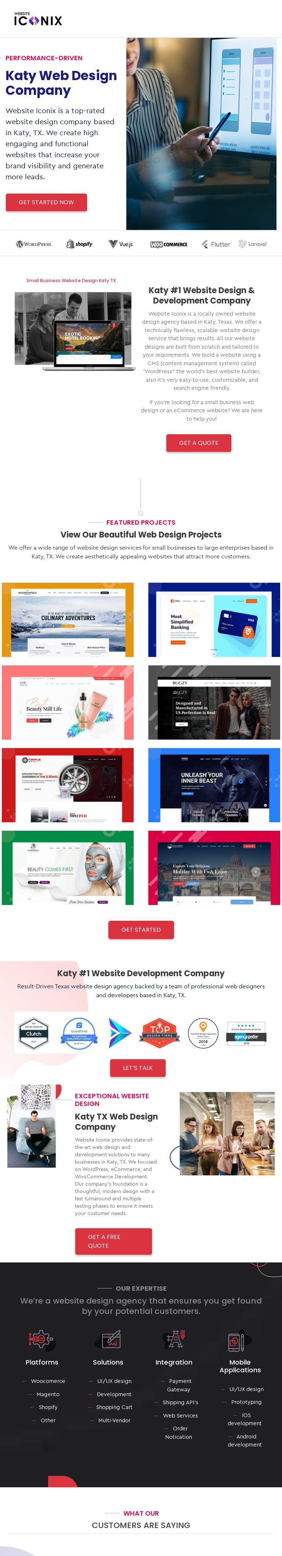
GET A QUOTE (198, 443)
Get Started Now (46, 202)
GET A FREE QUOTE (104, 1241)
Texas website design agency (94, 986)
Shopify (48, 1407)
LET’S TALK (138, 1068)
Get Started (141, 930)
